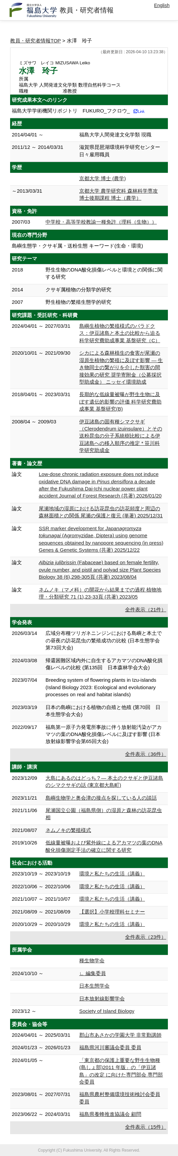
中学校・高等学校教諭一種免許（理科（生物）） (101, 222)
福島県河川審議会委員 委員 (110, 1047)
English (162, 5)
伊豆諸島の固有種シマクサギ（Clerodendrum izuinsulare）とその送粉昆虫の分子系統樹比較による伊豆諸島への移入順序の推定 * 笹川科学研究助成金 (120, 436)
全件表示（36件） (145, 754)
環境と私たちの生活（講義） (112, 873)
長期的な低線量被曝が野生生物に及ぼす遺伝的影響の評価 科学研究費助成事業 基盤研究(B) (120, 401)
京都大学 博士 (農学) (102, 178)
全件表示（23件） (145, 937)
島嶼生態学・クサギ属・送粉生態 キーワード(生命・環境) (77, 246)
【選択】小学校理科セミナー (112, 911)
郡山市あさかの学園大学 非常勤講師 (120, 1035)
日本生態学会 (94, 986)
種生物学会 (92, 960)
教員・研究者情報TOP (35, 40)
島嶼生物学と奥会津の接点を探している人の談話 (101, 798)
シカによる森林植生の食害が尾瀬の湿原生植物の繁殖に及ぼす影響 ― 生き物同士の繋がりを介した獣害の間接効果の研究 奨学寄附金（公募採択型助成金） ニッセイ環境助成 (121, 367)
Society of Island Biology (106, 1011)
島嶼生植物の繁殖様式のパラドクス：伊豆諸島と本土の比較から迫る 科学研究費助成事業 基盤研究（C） (119, 333)
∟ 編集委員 (92, 973)
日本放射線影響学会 (102, 998)
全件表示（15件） (145, 1127)
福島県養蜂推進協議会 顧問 (110, 1114)
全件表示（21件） (145, 609)
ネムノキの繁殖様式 (68, 830)
